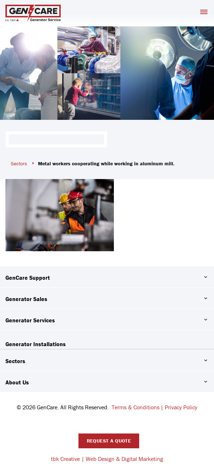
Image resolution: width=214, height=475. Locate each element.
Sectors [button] (15, 361)
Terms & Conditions (135, 407)
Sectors (19, 163)
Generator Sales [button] (26, 298)
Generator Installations (35, 344)
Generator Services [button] (30, 320)
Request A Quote (109, 440)
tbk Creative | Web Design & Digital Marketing (107, 458)
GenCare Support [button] (27, 277)
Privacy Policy (181, 407)
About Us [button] (17, 382)
